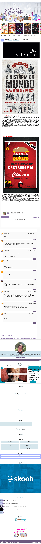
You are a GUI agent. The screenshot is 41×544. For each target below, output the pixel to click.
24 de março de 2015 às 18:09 (32, 271)
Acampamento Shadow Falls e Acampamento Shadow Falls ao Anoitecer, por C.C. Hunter (17, 506)
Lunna (4, 271)
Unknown (4, 303)
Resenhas (29, 441)
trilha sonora (28, 448)
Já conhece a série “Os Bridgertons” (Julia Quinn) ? (11, 500)
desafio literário (10, 444)
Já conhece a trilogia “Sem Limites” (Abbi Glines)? (11, 503)
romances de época (28, 445)
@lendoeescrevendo (4, 424)
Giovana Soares (6, 250)
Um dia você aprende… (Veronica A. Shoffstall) (11, 509)
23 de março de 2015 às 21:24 (32, 250)
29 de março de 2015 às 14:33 (32, 291)
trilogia (10, 449)
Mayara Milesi (5, 281)
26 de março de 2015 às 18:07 (32, 281)
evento (29, 444)
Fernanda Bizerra (6, 260)
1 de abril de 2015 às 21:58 (32, 313)
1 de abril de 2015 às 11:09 (32, 303)
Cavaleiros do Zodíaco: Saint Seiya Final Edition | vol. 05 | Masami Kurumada (12, 36)
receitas (10, 445)
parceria (18, 40)
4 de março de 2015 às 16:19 (32, 233)
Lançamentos (14, 40)
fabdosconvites (6, 233)
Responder (34, 239)
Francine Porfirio (6, 291)
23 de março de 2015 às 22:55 (32, 260)
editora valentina (10, 40)
